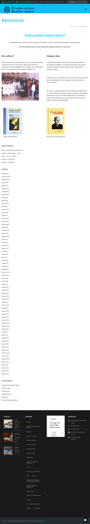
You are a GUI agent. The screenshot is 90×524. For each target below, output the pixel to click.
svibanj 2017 (5, 260)
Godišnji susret (6, 391)
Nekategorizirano (6, 394)
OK (63, 433)
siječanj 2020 (5, 224)
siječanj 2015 (5, 323)
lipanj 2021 (5, 215)
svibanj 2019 (5, 230)
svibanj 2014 (5, 338)
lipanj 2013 (5, 365)
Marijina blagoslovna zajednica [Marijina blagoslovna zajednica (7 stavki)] (32, 462)
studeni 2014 (5, 329)
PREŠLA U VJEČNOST (8, 159)
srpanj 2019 (5, 227)
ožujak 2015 (5, 317)
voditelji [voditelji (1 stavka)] (29, 500)
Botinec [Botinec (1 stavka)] (29, 422)
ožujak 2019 (5, 233)
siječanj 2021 (5, 221)
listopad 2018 (5, 236)
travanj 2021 (5, 218)
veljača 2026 (5, 173)
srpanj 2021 (5, 212)
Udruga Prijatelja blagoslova (9, 400)
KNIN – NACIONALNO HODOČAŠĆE (12, 150)
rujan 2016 (5, 278)
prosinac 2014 (6, 326)
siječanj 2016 (5, 296)
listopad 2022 (5, 194)
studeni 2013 (5, 356)
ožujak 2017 (5, 266)
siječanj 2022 (5, 203)
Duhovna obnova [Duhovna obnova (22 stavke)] (31, 436)
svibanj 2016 (5, 287)
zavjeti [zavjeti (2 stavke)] (28, 508)
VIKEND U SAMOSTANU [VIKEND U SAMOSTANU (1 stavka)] (34, 495)
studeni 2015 (5, 299)
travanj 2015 (5, 314)
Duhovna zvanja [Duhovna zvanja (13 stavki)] (31, 440)
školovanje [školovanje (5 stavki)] (37, 508)
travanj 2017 (5, 263)
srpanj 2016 (5, 281)
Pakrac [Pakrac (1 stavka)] (28, 467)
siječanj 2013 (5, 374)
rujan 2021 (5, 206)
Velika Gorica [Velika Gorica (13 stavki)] (30, 491)
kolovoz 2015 (5, 305)
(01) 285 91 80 (9, 2)
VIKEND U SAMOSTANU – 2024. (11, 153)
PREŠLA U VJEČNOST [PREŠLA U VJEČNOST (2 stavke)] (33, 471)
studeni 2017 (5, 248)
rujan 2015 (5, 302)
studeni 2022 (5, 191)
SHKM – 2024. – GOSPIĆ (9, 156)
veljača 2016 (5, 293)
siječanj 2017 (5, 269)
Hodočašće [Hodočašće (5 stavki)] (30, 457)
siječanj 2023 (5, 188)
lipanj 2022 (5, 200)
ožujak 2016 (5, 290)
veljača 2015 (5, 320)
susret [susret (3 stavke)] (34, 476)
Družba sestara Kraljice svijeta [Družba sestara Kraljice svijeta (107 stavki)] (33, 427)
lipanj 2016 (5, 284)
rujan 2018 (5, 239)
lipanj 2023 (5, 185)
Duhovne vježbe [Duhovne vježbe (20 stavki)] (31, 444)
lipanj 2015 (5, 308)
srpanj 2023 (5, 182)
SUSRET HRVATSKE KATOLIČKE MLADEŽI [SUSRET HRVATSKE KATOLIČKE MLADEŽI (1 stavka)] (33, 480)
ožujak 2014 (5, 344)
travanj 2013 (5, 368)
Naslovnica (74, 26)
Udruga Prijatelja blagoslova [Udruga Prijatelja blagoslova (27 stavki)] (31, 486)
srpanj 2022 (5, 197)
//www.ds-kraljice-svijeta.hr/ (76, 438)
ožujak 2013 (5, 371)
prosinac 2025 (6, 176)
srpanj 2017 (5, 254)
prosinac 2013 (6, 353)
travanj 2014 (5, 341)
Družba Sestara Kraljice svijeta (10, 385)
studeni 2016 (5, 275)
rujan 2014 (5, 332)
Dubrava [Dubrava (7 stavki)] (29, 432)
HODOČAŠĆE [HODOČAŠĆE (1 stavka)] (31, 453)
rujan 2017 (5, 251)
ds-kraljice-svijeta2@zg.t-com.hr (28, 2)
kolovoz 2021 (5, 209)
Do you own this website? (53, 433)
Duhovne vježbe (6, 388)
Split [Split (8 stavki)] (28, 476)
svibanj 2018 (5, 245)
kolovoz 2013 (5, 362)
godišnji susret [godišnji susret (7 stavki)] (31, 449)
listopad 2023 (5, 179)
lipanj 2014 (5, 335)
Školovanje (5, 397)
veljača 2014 (5, 347)
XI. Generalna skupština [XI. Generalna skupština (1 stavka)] (33, 504)
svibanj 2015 (5, 311)
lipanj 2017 (5, 257)
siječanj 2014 (5, 350)
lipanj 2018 (5, 242)
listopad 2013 (5, 359)
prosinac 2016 (6, 272)
